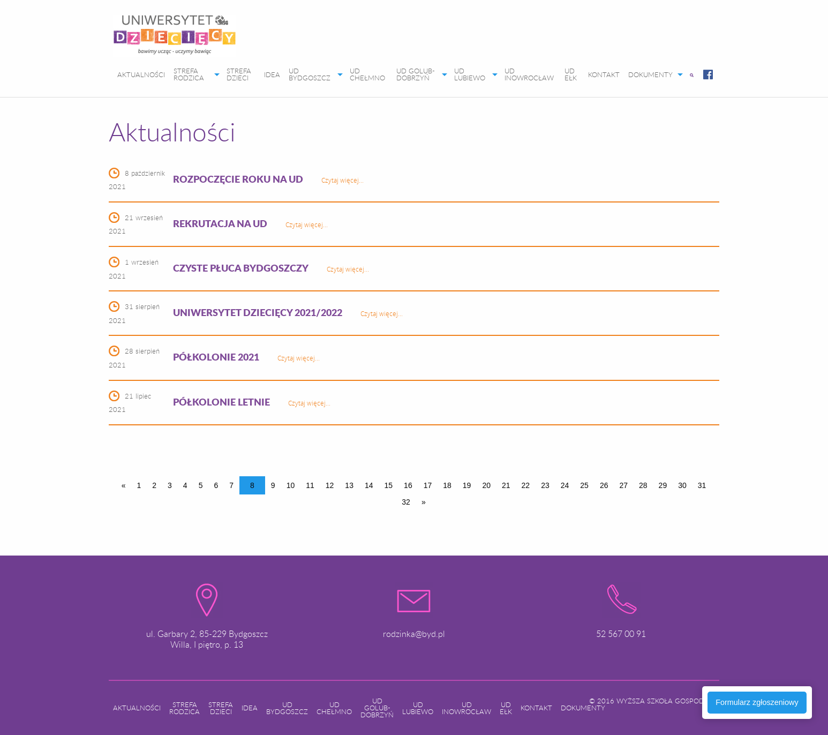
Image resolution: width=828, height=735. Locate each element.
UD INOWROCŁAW (529, 74)
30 (682, 485)
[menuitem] (174, 38)
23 (545, 485)
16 (408, 485)
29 (663, 485)
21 (506, 485)
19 (467, 485)
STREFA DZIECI (239, 74)
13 (349, 485)
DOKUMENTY (650, 74)
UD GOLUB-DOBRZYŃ (415, 74)
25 (584, 485)
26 (604, 485)
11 (310, 485)
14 (369, 485)
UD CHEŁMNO (367, 74)
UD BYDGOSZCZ (309, 74)
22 (526, 485)
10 (291, 485)
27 (623, 485)
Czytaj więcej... (342, 180)
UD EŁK (570, 74)
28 (643, 485)
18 (447, 485)
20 (486, 485)
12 (330, 485)
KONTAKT (604, 74)
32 (406, 502)
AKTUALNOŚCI (141, 74)
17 (428, 485)
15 (389, 485)
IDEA (272, 74)
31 (702, 485)
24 (565, 485)
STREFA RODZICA (189, 74)
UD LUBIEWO (469, 74)
